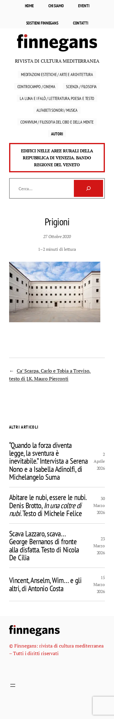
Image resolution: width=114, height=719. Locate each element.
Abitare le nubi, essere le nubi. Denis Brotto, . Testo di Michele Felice (47, 505)
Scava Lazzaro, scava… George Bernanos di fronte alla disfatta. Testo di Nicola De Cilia (44, 546)
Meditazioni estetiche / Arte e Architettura (57, 74)
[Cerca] (88, 188)
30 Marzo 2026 (99, 505)
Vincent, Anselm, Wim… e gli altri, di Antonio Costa (45, 584)
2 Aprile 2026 (99, 461)
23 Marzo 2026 (99, 545)
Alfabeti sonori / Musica (57, 110)
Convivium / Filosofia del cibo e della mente (57, 122)
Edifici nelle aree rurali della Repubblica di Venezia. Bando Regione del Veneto (57, 157)
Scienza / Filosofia (81, 86)
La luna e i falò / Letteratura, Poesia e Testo (57, 98)
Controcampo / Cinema (36, 86)
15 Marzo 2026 (99, 584)
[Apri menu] (12, 685)
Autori (57, 134)
